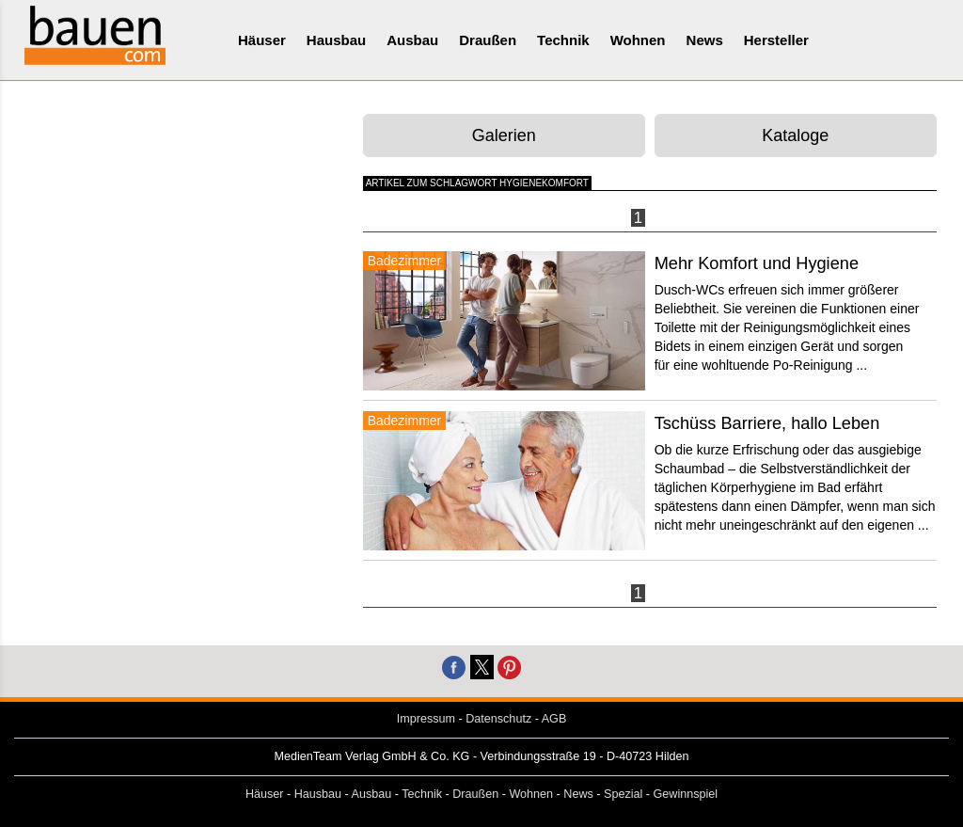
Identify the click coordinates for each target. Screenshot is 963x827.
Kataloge (795, 135)
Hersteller (776, 40)
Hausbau (336, 40)
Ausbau (412, 40)
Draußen (487, 40)
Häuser (262, 40)
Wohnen (638, 40)
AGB (554, 718)
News (705, 40)
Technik (563, 40)
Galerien (504, 135)
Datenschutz (498, 718)
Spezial (623, 794)
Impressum (426, 718)
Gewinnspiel (686, 794)
